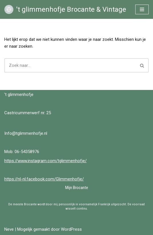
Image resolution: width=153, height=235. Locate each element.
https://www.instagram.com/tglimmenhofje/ (45, 160)
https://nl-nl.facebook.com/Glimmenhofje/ (44, 179)
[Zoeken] (70, 65)
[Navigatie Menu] (142, 9)
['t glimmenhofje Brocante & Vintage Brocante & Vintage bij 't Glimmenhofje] (65, 9)
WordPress (71, 229)
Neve (9, 229)
